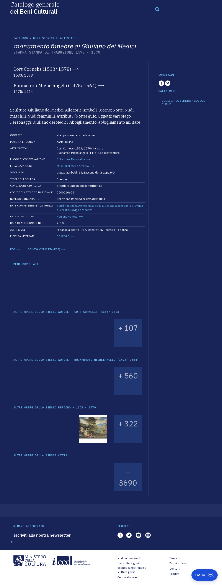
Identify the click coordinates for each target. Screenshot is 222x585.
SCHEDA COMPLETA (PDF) (44, 249)
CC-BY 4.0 (63, 236)
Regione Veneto (67, 216)
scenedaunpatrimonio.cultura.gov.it (132, 570)
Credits (174, 574)
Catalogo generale (34, 7)
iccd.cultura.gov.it (129, 558)
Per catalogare (127, 577)
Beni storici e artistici (54, 38)
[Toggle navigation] (157, 9)
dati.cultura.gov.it (129, 563)
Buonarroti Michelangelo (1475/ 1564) (54, 85)
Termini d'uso (178, 563)
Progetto (175, 558)
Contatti (175, 568)
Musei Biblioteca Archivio (73, 166)
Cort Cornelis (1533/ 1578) (42, 69)
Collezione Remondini (71, 159)
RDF (12, 249)
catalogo (20, 38)
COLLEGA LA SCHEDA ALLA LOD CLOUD (184, 102)
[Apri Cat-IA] (204, 575)
